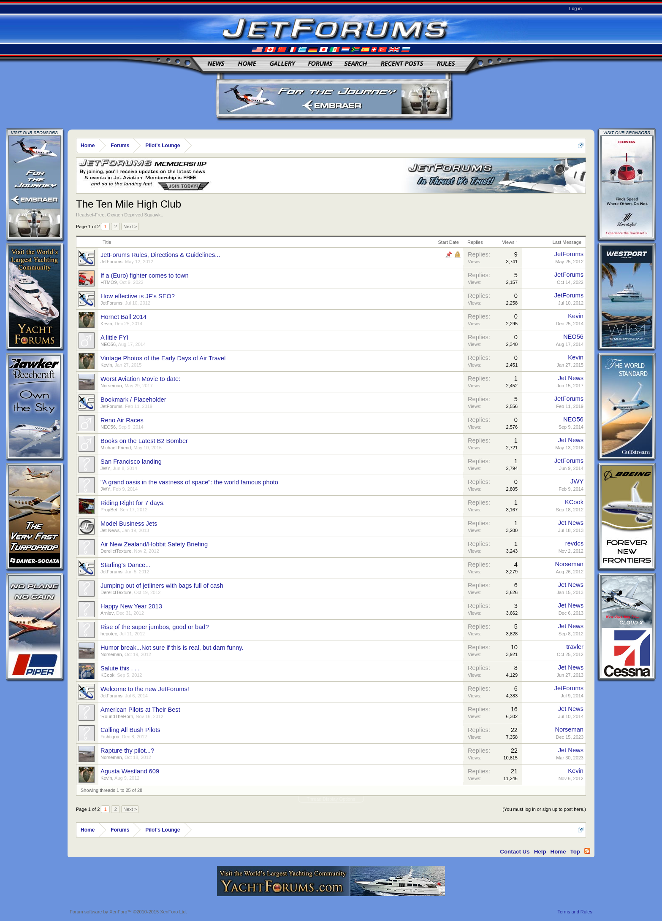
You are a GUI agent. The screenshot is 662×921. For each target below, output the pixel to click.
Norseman (111, 385)
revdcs (574, 543)
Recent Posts (401, 63)
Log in (575, 8)
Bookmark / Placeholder (133, 399)
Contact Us (514, 851)
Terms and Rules (574, 911)
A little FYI (114, 337)
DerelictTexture (115, 551)
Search (355, 63)
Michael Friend (115, 447)
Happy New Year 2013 (131, 606)
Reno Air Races (122, 420)
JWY (105, 468)
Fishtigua (109, 736)
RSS (587, 851)
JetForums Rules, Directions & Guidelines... (160, 254)
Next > (130, 226)
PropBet (108, 509)
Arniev (107, 613)
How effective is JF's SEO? (137, 296)
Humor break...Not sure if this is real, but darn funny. (172, 647)
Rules (446, 63)
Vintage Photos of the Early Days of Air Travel (162, 358)
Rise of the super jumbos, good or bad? (154, 627)
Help (540, 851)
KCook (574, 502)
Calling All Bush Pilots (130, 730)
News (215, 63)
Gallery (282, 63)
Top (575, 851)
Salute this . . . (120, 668)
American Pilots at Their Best (140, 709)
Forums (320, 63)
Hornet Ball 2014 (123, 316)
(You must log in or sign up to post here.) (544, 809)
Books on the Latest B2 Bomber (144, 441)
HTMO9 (108, 282)
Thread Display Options (331, 799)
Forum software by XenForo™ (128, 911)
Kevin (106, 323)
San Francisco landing (131, 461)
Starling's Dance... (125, 565)
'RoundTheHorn (116, 716)
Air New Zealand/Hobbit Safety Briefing (154, 544)
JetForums (111, 261)
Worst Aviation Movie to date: (140, 378)
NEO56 (108, 344)
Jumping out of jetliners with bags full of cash (161, 585)
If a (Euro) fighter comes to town (144, 275)
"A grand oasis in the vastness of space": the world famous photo (189, 482)
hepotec (108, 633)
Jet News (570, 378)
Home (247, 63)
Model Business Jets (128, 523)
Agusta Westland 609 (129, 771)
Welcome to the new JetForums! (144, 689)
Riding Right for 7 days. (132, 503)
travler (574, 646)
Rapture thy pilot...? (127, 750)
